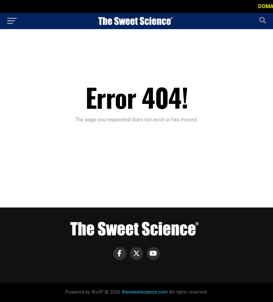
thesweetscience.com (145, 292)
